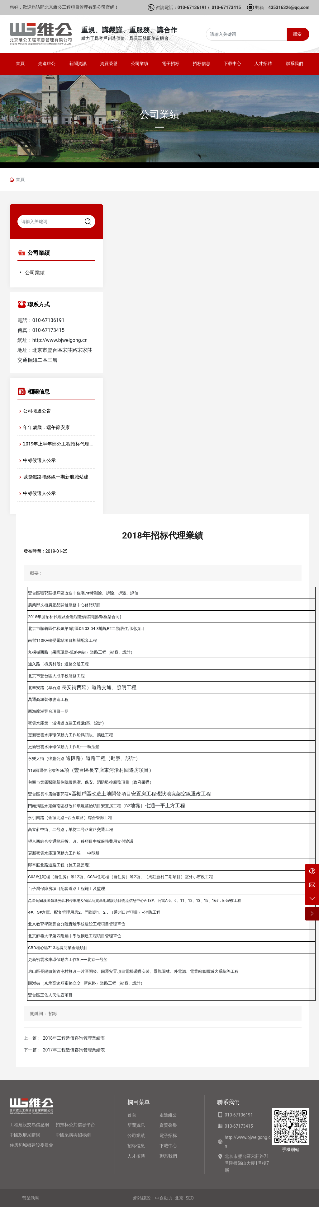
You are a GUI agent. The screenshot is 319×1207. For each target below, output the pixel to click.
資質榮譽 (168, 1125)
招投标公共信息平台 (75, 1124)
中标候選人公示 (39, 460)
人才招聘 (136, 1155)
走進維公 (168, 1114)
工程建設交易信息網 (29, 1124)
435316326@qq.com (288, 7)
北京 (179, 1197)
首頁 (131, 1114)
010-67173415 (226, 7)
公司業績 (159, 114)
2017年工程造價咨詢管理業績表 (74, 1049)
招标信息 (136, 1145)
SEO (190, 1197)
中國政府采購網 (25, 1134)
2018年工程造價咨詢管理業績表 (74, 1038)
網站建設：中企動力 (153, 1197)
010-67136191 (192, 7)
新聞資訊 (136, 1125)
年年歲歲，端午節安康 (46, 427)
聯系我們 (168, 1155)
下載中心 (168, 1145)
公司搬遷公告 (37, 411)
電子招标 (168, 1135)
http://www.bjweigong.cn (60, 340)
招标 (53, 1013)
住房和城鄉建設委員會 (31, 1145)
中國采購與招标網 (73, 1134)
